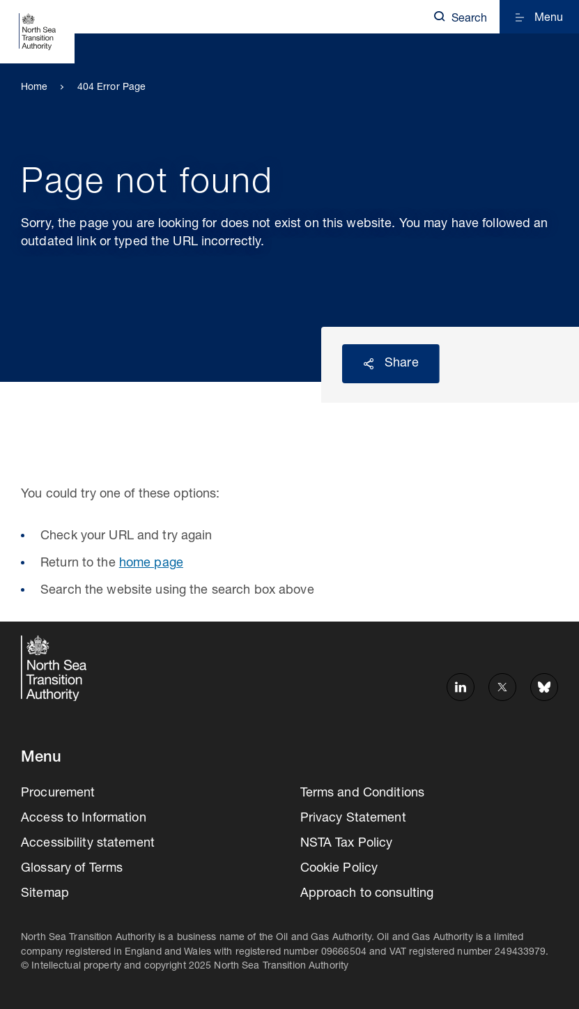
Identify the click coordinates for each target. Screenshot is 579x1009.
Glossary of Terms (72, 869)
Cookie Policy (339, 869)
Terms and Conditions (362, 793)
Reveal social (368, 364)
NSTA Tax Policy (346, 844)
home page (151, 563)
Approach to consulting (367, 894)
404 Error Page (111, 88)
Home (34, 88)
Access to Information (83, 818)
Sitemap (45, 894)
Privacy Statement (353, 818)
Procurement (58, 793)
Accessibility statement (88, 844)
